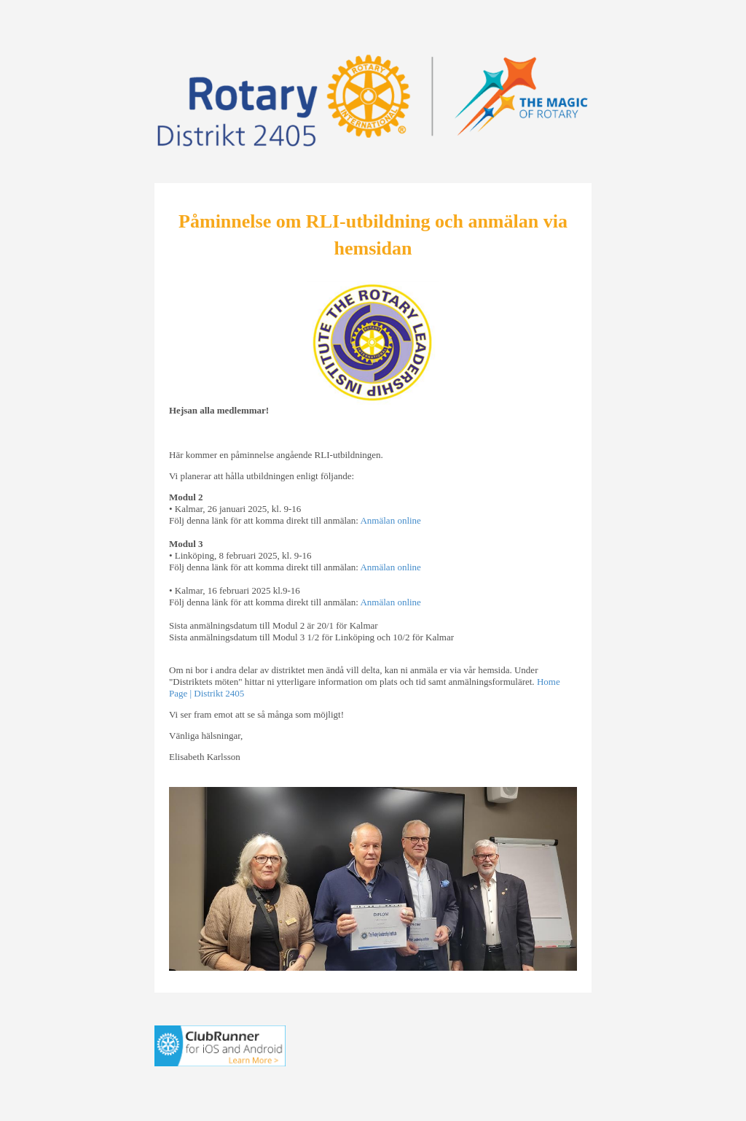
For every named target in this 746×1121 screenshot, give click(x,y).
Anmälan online (390, 520)
